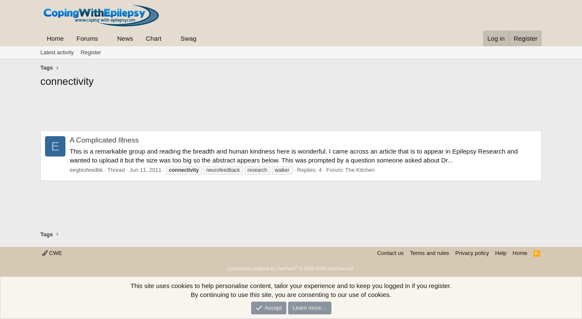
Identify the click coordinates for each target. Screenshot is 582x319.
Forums (87, 38)
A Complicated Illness (104, 140)
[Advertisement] (291, 111)
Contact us (390, 253)
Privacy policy (472, 253)
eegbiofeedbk (86, 170)
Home (55, 38)
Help (501, 253)
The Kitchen (360, 170)
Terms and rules (429, 253)
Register (91, 52)
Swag (189, 38)
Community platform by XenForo (291, 268)
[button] (105, 38)
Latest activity (57, 52)
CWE (52, 253)
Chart (153, 38)
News (125, 38)
